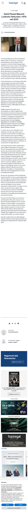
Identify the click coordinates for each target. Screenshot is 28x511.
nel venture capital (13, 188)
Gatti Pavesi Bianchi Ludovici (9, 58)
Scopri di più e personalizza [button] (14, 508)
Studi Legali (14, 10)
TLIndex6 (20, 58)
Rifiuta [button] (7, 504)
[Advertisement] (14, 244)
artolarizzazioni (5, 189)
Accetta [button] (20, 504)
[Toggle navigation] (3, 3)
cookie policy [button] (4, 491)
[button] (26, 482)
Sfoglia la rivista (14, 394)
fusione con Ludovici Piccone (15, 71)
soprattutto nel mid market (8, 186)
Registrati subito (17, 362)
